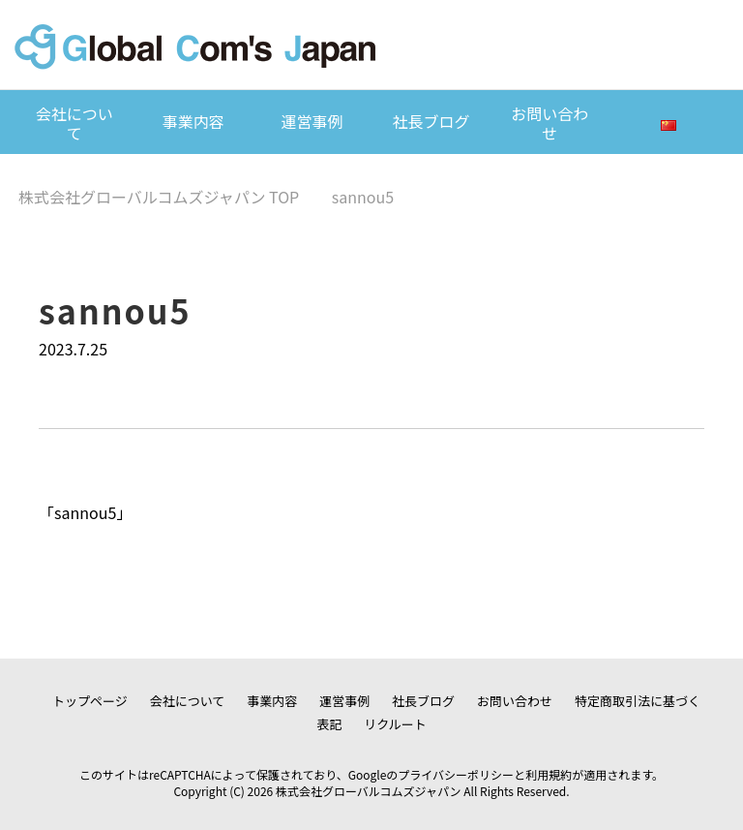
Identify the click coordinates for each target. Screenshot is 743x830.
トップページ (90, 701)
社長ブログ (430, 121)
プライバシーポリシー (456, 774)
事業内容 (193, 121)
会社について (74, 123)
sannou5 (85, 512)
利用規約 (548, 774)
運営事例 (312, 121)
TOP (158, 196)
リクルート (395, 724)
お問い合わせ (549, 123)
